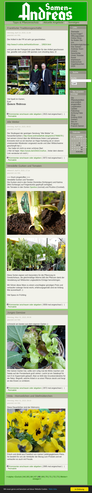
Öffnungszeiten (77, 36)
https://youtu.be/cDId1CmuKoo (33, 151)
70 (47, 477)
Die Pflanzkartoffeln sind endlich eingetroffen (77, 101)
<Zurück (18, 477)
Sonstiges (73, 22)
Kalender (75, 132)
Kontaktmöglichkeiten (80, 45)
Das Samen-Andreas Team (77, 48)
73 (58, 477)
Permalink (12, 116)
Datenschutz (76, 62)
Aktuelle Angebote (53, 22)
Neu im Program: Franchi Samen (77, 124)
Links (74, 28)
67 (35, 477)
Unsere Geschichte (75, 52)
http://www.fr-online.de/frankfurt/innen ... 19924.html (29, 44)
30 (81, 149)
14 (77, 145)
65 (28, 477)
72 (54, 477)
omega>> (37, 479)
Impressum (75, 60)
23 (81, 147)
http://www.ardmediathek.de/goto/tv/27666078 (43, 136)
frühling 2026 (76, 117)
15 (79, 145)
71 (50, 477)
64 (24, 477)
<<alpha (10, 477)
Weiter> (63, 477)
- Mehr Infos (57, 490)
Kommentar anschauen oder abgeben (24, 114)
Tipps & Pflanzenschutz (26, 22)
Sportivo (33, 187)
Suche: (74, 72)
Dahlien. (74, 119)
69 (43, 477)
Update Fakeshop (75, 110)
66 (32, 477)
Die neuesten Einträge (77, 93)
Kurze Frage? (77, 34)
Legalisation (76, 106)
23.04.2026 (79, 151)
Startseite (75, 32)
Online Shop (76, 38)
